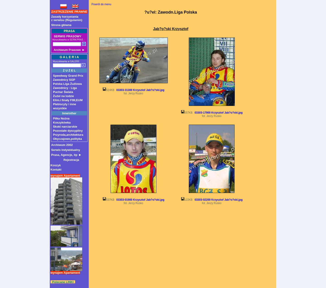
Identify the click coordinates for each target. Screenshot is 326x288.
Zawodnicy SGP (64, 79)
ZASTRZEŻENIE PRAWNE (69, 11)
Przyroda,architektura (68, 134)
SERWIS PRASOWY (67, 36)
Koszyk (55, 165)
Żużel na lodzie (63, 96)
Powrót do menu (101, 4)
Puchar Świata (63, 92)
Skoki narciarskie (65, 126)
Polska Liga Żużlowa (67, 84)
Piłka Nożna (61, 118)
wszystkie (60, 108)
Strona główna (61, 25)
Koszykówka (62, 122)
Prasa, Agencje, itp (66, 155)
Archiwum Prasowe (68, 50)
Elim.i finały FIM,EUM (68, 100)
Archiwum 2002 (62, 145)
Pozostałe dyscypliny (68, 130)
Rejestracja (65, 160)
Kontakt (55, 169)
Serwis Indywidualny (65, 150)
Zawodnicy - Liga (65, 88)
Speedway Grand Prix (68, 75)
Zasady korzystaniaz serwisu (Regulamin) (66, 18)
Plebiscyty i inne (64, 104)
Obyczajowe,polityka (67, 138)
